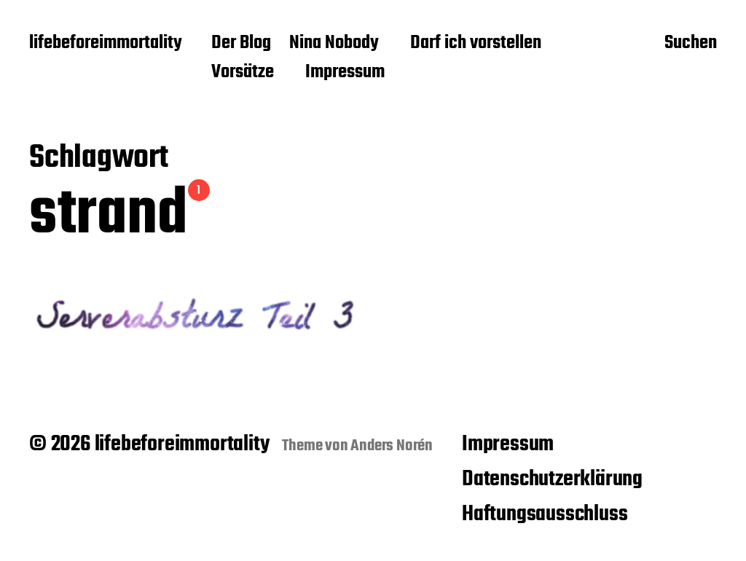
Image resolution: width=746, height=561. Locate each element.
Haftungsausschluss (544, 514)
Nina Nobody (334, 44)
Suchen (690, 44)
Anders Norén (391, 446)
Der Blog (241, 44)
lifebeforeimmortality (105, 44)
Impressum (345, 73)
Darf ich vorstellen (475, 44)
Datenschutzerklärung (552, 479)
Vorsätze (242, 73)
